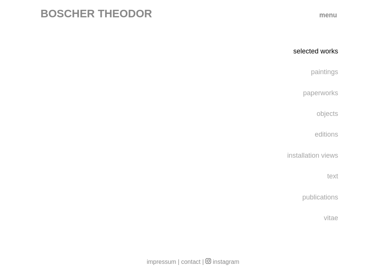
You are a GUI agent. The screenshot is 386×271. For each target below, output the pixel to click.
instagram (222, 262)
